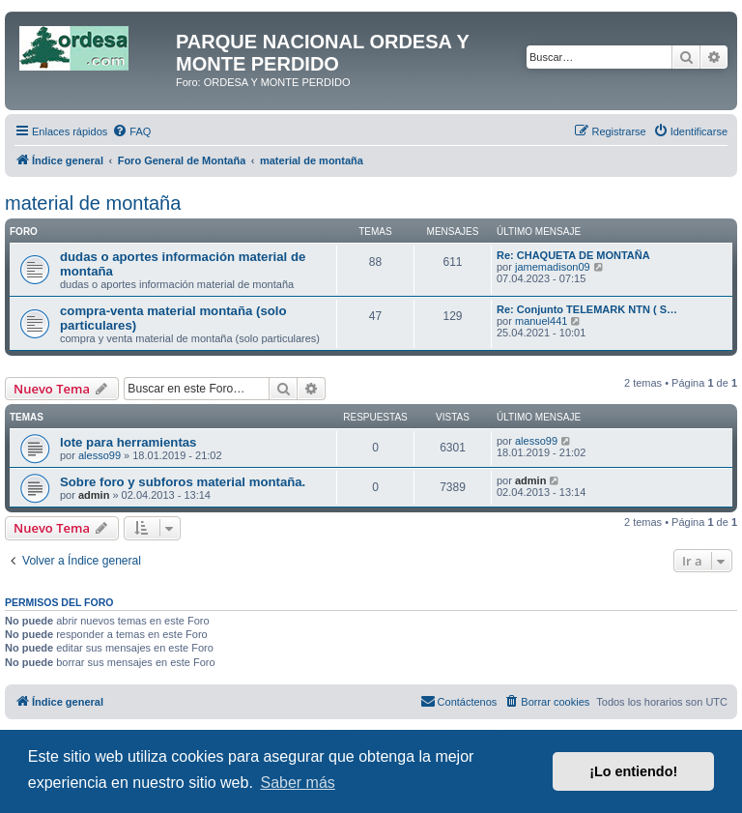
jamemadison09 (552, 267)
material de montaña (93, 203)
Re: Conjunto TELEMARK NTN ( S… (587, 309)
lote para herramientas (128, 442)
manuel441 (541, 321)
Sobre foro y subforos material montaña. (182, 482)
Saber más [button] (297, 782)
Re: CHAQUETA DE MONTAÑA (573, 255)
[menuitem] (131, 131)
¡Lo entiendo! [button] (633, 771)
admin (93, 495)
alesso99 (99, 455)
